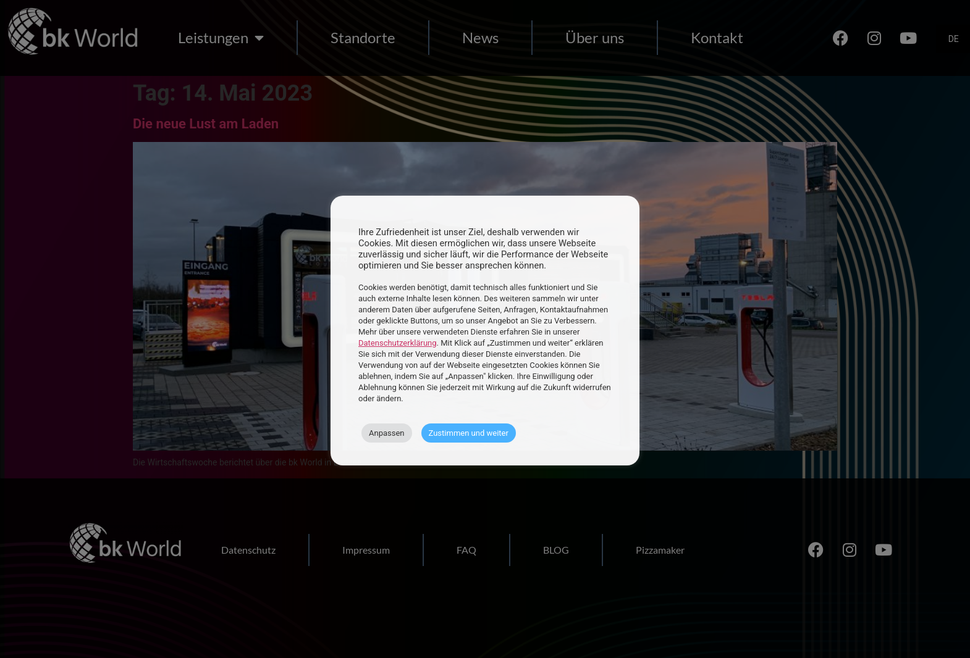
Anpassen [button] (387, 433)
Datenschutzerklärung (397, 343)
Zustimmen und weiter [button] (468, 433)
